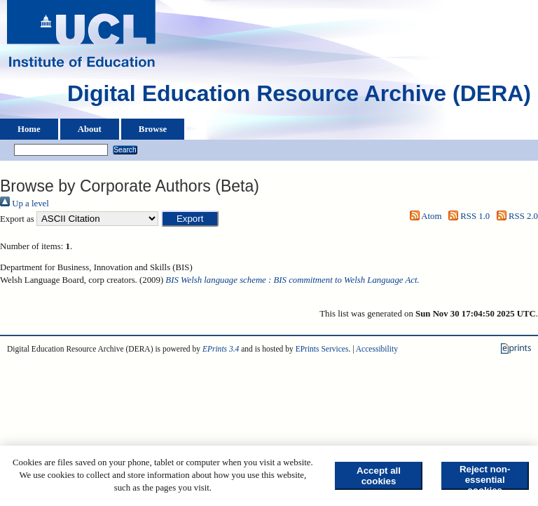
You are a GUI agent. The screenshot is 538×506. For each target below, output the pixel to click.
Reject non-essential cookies (485, 477)
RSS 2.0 (515, 216)
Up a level (24, 203)
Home (29, 129)
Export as (17, 219)
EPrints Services (322, 349)
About (90, 129)
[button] (190, 219)
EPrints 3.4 (220, 349)
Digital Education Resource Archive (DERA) (299, 97)
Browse (153, 129)
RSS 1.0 (467, 216)
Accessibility (377, 349)
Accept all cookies (379, 475)
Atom (423, 216)
